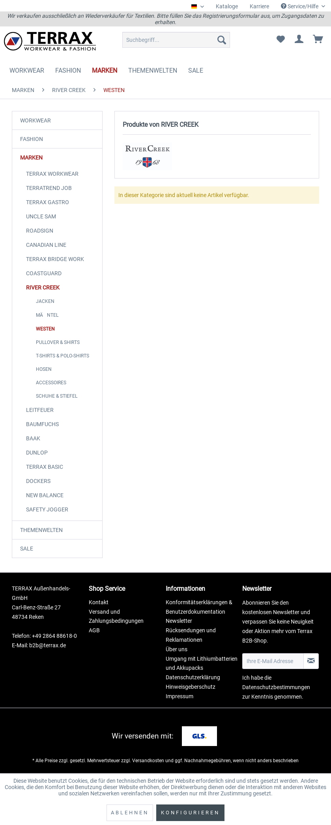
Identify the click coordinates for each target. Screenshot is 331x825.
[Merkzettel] (280, 40)
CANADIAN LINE (46, 245)
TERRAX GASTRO (47, 202)
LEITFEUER (40, 410)
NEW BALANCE (45, 495)
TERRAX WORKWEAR (52, 174)
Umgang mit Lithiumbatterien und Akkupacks (201, 663)
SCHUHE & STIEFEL (56, 396)
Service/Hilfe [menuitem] (300, 6)
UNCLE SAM (41, 216)
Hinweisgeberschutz (190, 687)
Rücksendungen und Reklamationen (191, 635)
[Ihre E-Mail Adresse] (273, 661)
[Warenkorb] (318, 40)
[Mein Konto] (299, 40)
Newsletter (179, 621)
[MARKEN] (104, 70)
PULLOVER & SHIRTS (58, 342)
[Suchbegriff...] (176, 40)
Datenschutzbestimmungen (276, 687)
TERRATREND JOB (49, 188)
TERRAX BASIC (44, 467)
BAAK (33, 438)
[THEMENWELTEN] (153, 70)
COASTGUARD (44, 273)
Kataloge (227, 6)
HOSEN (44, 369)
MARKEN (31, 157)
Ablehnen (130, 813)
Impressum (179, 696)
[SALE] (196, 70)
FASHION (31, 139)
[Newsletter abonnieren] (311, 661)
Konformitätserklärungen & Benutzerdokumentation (199, 607)
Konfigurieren (190, 813)
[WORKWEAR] (27, 70)
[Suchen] (221, 40)
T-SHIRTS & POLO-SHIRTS (62, 356)
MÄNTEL (47, 315)
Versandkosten (148, 760)
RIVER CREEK (43, 287)
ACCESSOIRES (51, 382)
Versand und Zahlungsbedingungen (116, 616)
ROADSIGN (39, 230)
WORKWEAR (35, 120)
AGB (94, 630)
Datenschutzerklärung (193, 677)
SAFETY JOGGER (47, 509)
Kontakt (98, 602)
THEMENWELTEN (41, 530)
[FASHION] (68, 70)
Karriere (259, 6)
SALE (26, 548)
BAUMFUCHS (42, 424)
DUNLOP (37, 452)
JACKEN (45, 301)
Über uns (176, 649)
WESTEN (45, 329)
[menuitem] (227, 6)
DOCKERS (38, 481)
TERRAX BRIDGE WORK (55, 259)
